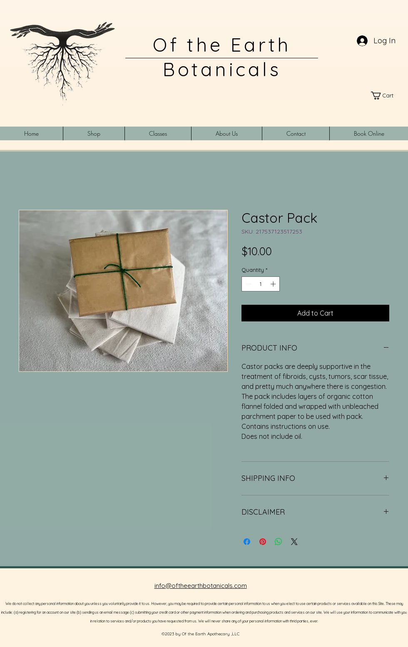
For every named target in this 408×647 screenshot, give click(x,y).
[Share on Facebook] (247, 542)
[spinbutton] (261, 284)
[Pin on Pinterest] (263, 542)
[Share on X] (294, 542)
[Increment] (274, 284)
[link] (386, 96)
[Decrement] (248, 284)
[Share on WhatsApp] (279, 542)
